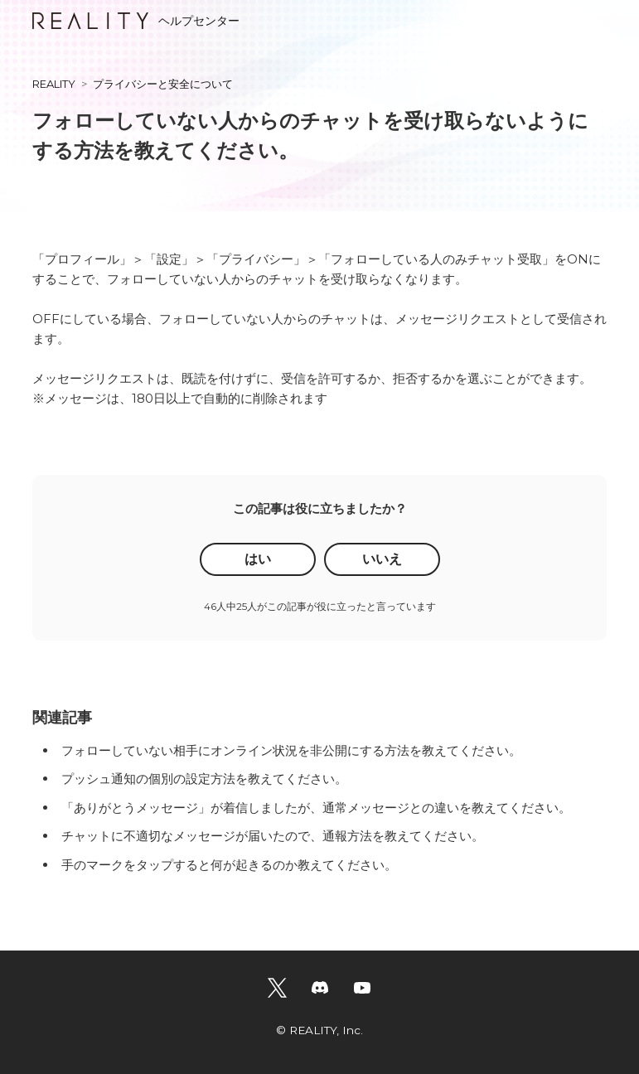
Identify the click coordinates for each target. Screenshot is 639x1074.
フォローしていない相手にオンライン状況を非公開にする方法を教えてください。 (291, 750)
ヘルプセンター (136, 20)
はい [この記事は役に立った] (257, 559)
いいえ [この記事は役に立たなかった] (382, 559)
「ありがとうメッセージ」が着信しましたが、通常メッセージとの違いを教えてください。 (316, 807)
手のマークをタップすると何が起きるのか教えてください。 (229, 865)
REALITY (53, 83)
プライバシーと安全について (163, 83)
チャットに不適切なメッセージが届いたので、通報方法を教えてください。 (272, 836)
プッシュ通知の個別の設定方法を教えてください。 (204, 778)
